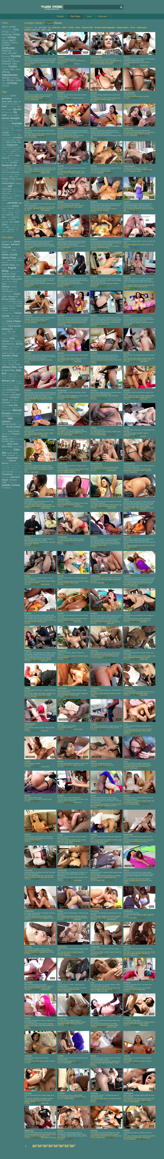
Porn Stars (75, 16)
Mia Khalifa (16, 414)
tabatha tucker (45, 173)
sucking (5, 222)
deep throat (11, 142)
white (4, 231)
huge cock (79, 283)
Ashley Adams (12, 284)
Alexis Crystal (9, 254)
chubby (17, 126)
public (9, 206)
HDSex (12, 37)
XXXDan (12, 83)
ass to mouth (38, 1023)
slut (3, 215)
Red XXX (18, 439)
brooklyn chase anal (31, 30)
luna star (143, 509)
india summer (101, 843)
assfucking (14, 104)
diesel (78, 27)
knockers (5, 176)
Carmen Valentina (8, 306)
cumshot (17, 137)
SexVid (4, 67)
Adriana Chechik (10, 246)
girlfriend (11, 160)
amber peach (101, 64)
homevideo (11, 168)
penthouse (56, 27)
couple (18, 130)
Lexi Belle (5, 397)
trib (137, 802)
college (11, 128)
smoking (52, 1061)
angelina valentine (69, 472)
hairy (7, 162)
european (16, 149)
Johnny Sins (9, 367)
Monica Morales (9, 424)
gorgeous (126, 508)
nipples (11, 196)
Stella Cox (14, 470)
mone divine (78, 880)
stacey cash (143, 659)
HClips (16, 34)
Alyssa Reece (13, 262)
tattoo (11, 222)
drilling (108, 208)
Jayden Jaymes (8, 353)
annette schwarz (69, 1098)
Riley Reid (12, 444)
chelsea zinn (134, 955)
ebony (19, 147)
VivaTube (15, 78)
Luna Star (13, 405)
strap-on (4, 219)
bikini (133, 506)
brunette (17, 123)
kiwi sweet (133, 918)
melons (4, 187)
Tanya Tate (18, 472)
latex (83, 60)
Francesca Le (6, 336)
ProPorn (15, 61)
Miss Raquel (16, 422)
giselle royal (100, 880)
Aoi (7, 279)
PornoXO (6, 61)
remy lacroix (78, 802)
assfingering (38, 986)
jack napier (43, 27)
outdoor (5, 200)
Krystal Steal (13, 390)
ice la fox (33, 696)
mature (18, 183)
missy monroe (111, 470)
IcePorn (14, 43)
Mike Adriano (7, 420)
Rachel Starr (12, 437)
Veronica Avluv (13, 482)
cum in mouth (7, 138)
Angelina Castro (9, 274)
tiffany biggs (144, 1025)
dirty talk (32, 1100)
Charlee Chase (14, 310)
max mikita (77, 919)
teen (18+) (93, 581)
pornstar (13, 202)
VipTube (6, 78)
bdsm (4, 109)
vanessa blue (45, 989)
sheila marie (45, 1103)
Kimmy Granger (7, 387)
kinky (11, 174)
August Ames (13, 289)
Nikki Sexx (5, 429)
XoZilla (18, 80)
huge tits (5, 170)
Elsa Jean (11, 332)
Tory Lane (5, 477)
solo (3, 217)
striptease (12, 219)
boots (35, 171)
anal (4, 101)
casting (4, 126)
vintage (4, 229)
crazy (11, 132)
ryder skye (110, 623)
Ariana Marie (16, 279)
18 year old (5, 96)
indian (18, 170)
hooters (19, 168)
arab (131, 132)
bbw (19, 106)
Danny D (7, 328)
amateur (7, 98)
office (85, 877)
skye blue (143, 436)
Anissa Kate (8, 276)
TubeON (5, 69)
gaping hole (50, 1025)
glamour (50, 469)
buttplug (129, 1137)
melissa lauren (78, 506)
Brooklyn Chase (15, 301)
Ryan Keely (17, 447)
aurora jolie (109, 64)
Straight (60, 16)
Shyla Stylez (6, 468)
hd (15, 165)
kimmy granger (134, 804)
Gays (89, 16)
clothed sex (99, 877)
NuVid (4, 53)
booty (11, 121)
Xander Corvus (11, 485)
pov (20, 203)
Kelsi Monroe (10, 383)
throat (10, 225)
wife (8, 231)
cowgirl (5, 132)
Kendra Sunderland (12, 385)
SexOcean (6, 64)
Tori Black (17, 474)
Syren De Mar (7, 472)
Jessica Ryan (13, 360)
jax (49, 27)
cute (3, 142)
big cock (36, 62)
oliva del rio (44, 65)
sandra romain (45, 508)
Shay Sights (6, 466)
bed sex (44, 986)
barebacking (12, 106)
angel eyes (133, 472)
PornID (4, 59)
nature (13, 193)
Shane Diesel (14, 463)
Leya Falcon (13, 400)
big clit (139, 1098)
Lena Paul (15, 394)
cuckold (13, 135)
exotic (46, 542)
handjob (13, 162)
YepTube (5, 86)
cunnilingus (6, 140)
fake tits (19, 151)
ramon (132, 27)
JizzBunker (8, 47)
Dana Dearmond (8, 324)
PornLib (11, 59)
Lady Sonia (6, 392)
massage (12, 181)
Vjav (3, 80)
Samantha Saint (7, 450)
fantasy (4, 153)
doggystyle (12, 144)
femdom (11, 156)
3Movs (5, 27)
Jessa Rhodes (7, 358)
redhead (10, 208)
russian (9, 210)
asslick (111, 505)
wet (17, 229)
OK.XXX (12, 53)
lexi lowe (33, 137)
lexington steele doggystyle (105, 27)
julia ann (99, 657)
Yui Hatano (6, 488)
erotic (9, 149)
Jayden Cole (12, 351)
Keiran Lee (8, 380)
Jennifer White (10, 355)
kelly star (132, 1139)
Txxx (12, 69)
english (4, 149)
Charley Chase (7, 313)
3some (13, 95)
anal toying (133, 1136)
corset (107, 62)
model (4, 191)
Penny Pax (6, 434)
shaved (10, 212)
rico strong (52, 1137)
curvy (18, 140)
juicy (25, 247)
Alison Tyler (11, 260)
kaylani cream (68, 843)
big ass (17, 109)
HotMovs (6, 43)
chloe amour (133, 586)
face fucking (6, 151)
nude (17, 196)
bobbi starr (67, 991)
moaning (15, 189)
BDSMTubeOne (7, 29)
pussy (15, 205)
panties (11, 200)
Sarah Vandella (8, 455)
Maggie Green (16, 407)
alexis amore (101, 1137)
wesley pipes (141, 27)
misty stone (77, 361)
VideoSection (10, 74)
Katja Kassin (12, 378)
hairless (142, 397)
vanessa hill (44, 731)
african (63, 840)
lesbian (5, 179)
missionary (7, 189)
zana (49, 30)
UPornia (6, 72)
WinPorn (10, 80)
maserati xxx (144, 65)
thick (149, 360)
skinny (17, 212)
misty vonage (78, 729)
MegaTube (6, 51)
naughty (5, 196)
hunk (111, 322)
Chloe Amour (15, 316)
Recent (58, 22)
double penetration (9, 147)
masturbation (8, 183)
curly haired (32, 469)
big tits (10, 115)
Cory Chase (13, 321)
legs (16, 176)
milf (10, 186)
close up (5, 128)
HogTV (12, 40)
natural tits (6, 193)
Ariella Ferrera (7, 281)
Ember (4, 334)
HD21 (4, 38)
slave (64, 62)
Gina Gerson (8, 339)
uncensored (14, 227)
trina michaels (45, 210)
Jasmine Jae (7, 349)
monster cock (17, 191)
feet (11, 153)
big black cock (7, 112)
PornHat (16, 56)
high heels (60, 433)
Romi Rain (7, 446)
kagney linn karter (135, 171)
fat (8, 153)
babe (4, 106)
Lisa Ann (6, 402)
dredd (64, 27)
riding (17, 208)
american (16, 99)
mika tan (76, 64)
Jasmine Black (13, 347)
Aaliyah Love (7, 242)
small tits (10, 215)
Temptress (7, 474)
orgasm (9, 198)
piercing (17, 200)
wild (12, 231)
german (4, 160)
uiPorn (18, 69)
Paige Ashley (13, 431)
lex (36, 27)
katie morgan (68, 434)
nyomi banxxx (45, 584)
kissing (17, 174)
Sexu (14, 64)
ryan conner (143, 399)
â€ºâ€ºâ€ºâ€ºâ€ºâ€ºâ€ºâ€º (53, 1146)
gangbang (14, 158)
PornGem (6, 56)
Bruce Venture (7, 304)
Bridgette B (13, 296)
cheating (10, 126)
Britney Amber (9, 299)
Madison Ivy (6, 407)
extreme (75, 135)
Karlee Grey (12, 376)
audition (96, 620)
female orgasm (46, 1100)
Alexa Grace (12, 252)
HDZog (5, 40)
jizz (3, 174)
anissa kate (133, 135)
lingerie (19, 179)
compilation (5, 130)
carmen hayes (101, 434)
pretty (4, 206)
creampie (6, 135)
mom (9, 191)
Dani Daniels (14, 326)
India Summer (8, 344)
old (21, 196)
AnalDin (12, 27)
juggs (7, 174)
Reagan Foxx (8, 439)
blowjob (15, 118)
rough (4, 210)
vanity (43, 30)
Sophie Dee (6, 470)
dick (19, 142)
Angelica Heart (15, 271)
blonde (5, 118)
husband (12, 170)
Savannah (12, 457)
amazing (129, 62)
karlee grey (100, 583)
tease (50, 399)
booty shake (46, 171)
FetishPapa (7, 34)
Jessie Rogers (7, 362)
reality (4, 208)
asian (10, 101)
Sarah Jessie (12, 453)
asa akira (34, 322)
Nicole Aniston (13, 426)
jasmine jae (34, 99)
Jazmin (18, 353)
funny (48, 1136)
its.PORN (6, 45)
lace (75, 207)
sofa (112, 99)
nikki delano (143, 361)
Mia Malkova (7, 416)
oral (3, 198)
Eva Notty (11, 334)
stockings (15, 217)
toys (7, 227)
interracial (6, 172)
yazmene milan (112, 1027)
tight (14, 225)
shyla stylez (143, 695)
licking (12, 179)
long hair (5, 181)
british (9, 124)
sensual (4, 212)
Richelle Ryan (8, 441)
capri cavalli (34, 472)
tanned (129, 584)
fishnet (143, 470)
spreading (106, 210)
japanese (15, 172)
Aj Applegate (6, 250)
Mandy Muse (7, 410)
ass (15, 101)
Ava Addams (7, 291)
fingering (6, 158)
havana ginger (134, 1101)
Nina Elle (13, 429)
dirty (131, 134)
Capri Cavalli (17, 304)
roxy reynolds (45, 766)
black (16, 115)
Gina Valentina (16, 341)
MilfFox (14, 51)
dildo (3, 145)
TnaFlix (12, 66)
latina (11, 176)
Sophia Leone (16, 468)
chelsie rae (67, 955)
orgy (14, 198)
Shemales (102, 16)
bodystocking (127, 470)
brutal (104, 431)
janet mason (133, 768)
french (135, 134)
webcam (11, 229)
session (71, 27)
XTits (4, 83)
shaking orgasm (122, 27)
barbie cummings (102, 991)
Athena (6, 286)
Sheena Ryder (16, 466)
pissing (4, 203)
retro (58, 1137)
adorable (96, 544)
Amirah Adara (8, 265)
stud (64, 324)
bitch (68, 358)
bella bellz (100, 173)
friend (29, 135)
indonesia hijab (87, 27)
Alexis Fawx (9, 257)
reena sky (44, 436)
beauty (9, 109)
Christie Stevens (8, 318)
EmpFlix (13, 32)
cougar (12, 130)
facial (13, 151)
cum (19, 135)
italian (47, 727)
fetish (17, 155)
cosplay (68, 205)
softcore (17, 215)
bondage (5, 121)
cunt (13, 140)
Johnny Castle (14, 364)
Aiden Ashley (16, 247)
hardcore (7, 165)
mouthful (42, 208)
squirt (8, 217)
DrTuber (5, 32)
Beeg (16, 29)
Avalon (10, 294)
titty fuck (144, 286)
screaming (16, 210)
